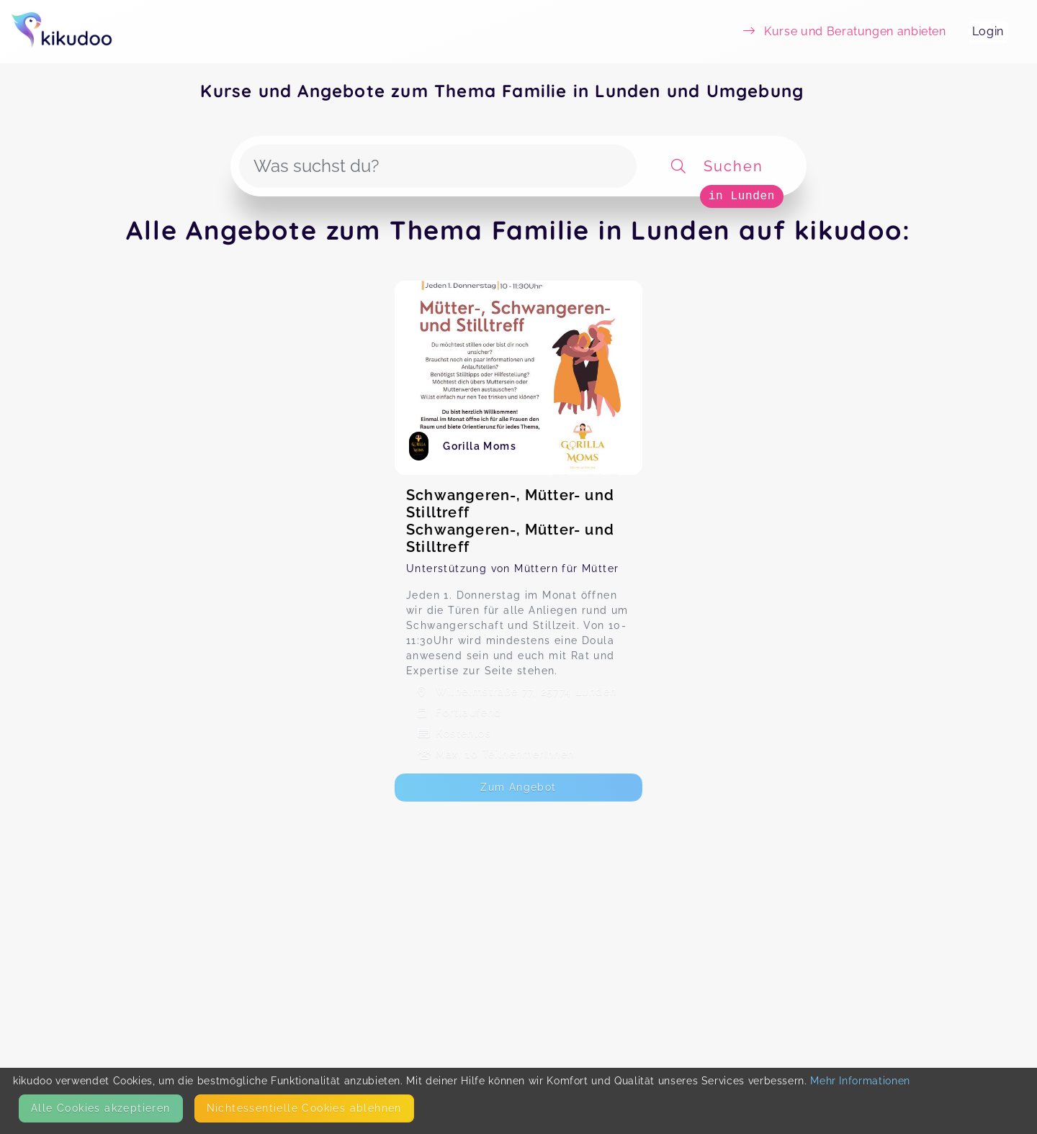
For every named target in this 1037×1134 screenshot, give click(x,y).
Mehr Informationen (860, 1081)
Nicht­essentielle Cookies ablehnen (304, 1108)
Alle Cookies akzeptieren (101, 1108)
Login (988, 31)
